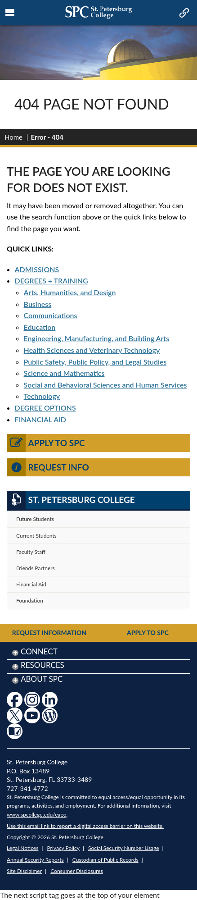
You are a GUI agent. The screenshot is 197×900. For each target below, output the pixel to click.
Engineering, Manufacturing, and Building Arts (97, 338)
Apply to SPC (46, 443)
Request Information (49, 632)
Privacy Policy (63, 848)
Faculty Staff (30, 551)
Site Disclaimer (24, 871)
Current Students (36, 535)
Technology (42, 396)
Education (40, 327)
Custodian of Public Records (105, 859)
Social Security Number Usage (123, 848)
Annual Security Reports (35, 859)
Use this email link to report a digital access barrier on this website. (85, 825)
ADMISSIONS (37, 269)
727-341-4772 (27, 788)
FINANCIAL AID (40, 419)
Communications (50, 315)
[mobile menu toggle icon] (10, 13)
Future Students (35, 519)
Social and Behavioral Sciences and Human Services (105, 384)
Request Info (48, 467)
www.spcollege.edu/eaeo (37, 814)
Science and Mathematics (64, 373)
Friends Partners (35, 568)
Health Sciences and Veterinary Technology (92, 350)
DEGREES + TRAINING (51, 280)
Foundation (29, 600)
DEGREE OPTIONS (45, 407)
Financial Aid (31, 584)
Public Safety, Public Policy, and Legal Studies (95, 361)
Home (13, 137)
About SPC (42, 679)
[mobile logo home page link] (98, 12)
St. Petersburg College (71, 500)
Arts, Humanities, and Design (70, 292)
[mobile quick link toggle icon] (183, 13)
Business (38, 304)
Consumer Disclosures (76, 871)
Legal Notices (22, 848)
